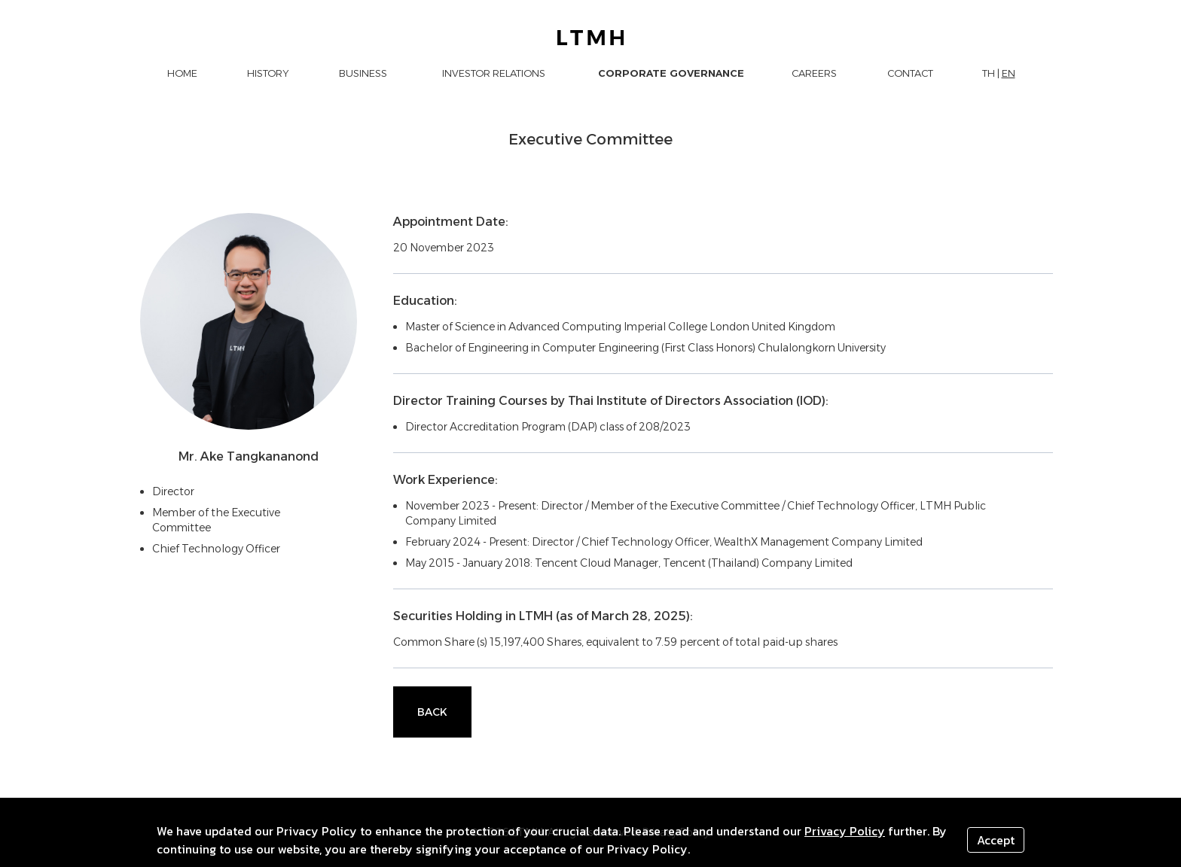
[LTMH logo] (590, 37)
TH (988, 73)
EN (1008, 73)
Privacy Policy (844, 831)
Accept (996, 840)
